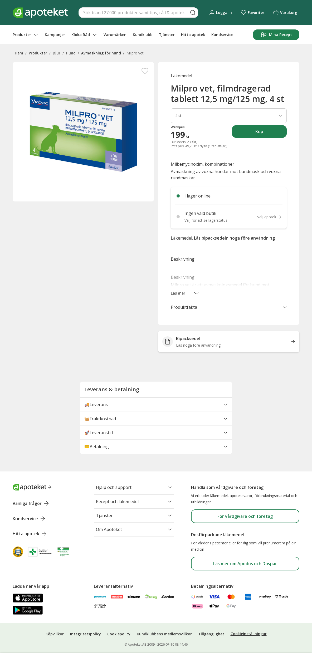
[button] (185, 293)
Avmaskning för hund (101, 52)
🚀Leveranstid (156, 436)
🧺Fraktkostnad (156, 421)
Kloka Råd (84, 34)
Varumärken (115, 34)
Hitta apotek (193, 34)
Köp (271, 133)
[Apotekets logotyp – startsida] (40, 12)
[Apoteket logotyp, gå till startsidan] (32, 487)
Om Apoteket (134, 532)
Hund (71, 52)
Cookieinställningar (249, 633)
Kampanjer (55, 34)
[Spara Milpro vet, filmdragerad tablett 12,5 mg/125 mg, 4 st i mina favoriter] (145, 71)
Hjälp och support (134, 487)
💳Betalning (156, 451)
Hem (19, 52)
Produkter (25, 34)
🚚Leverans (156, 406)
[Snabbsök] (138, 12)
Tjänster (167, 34)
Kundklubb (143, 34)
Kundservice (222, 34)
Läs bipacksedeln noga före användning (234, 238)
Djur (56, 52)
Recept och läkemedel (134, 502)
